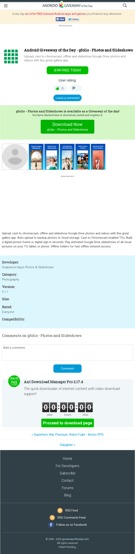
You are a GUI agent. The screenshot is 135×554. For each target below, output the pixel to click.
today (67, 70)
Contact (68, 480)
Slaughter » (67, 445)
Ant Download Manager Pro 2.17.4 (53, 381)
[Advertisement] (67, 37)
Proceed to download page (67, 423)
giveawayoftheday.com (75, 539)
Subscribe (67, 473)
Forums (67, 488)
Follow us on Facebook (71, 524)
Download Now (67, 127)
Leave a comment (67, 98)
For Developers (67, 466)
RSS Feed (71, 510)
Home (67, 458)
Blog (67, 495)
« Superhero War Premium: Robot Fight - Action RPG (68, 434)
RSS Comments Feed (72, 517)
